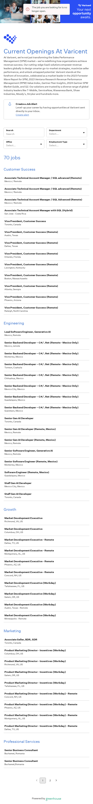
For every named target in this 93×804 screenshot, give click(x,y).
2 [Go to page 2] (50, 780)
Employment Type (58, 142)
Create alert (22, 114)
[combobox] (6, 145)
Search (9, 130)
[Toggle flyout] (84, 133)
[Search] (24, 134)
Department (55, 130)
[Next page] (56, 780)
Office (9, 142)
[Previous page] (36, 780)
